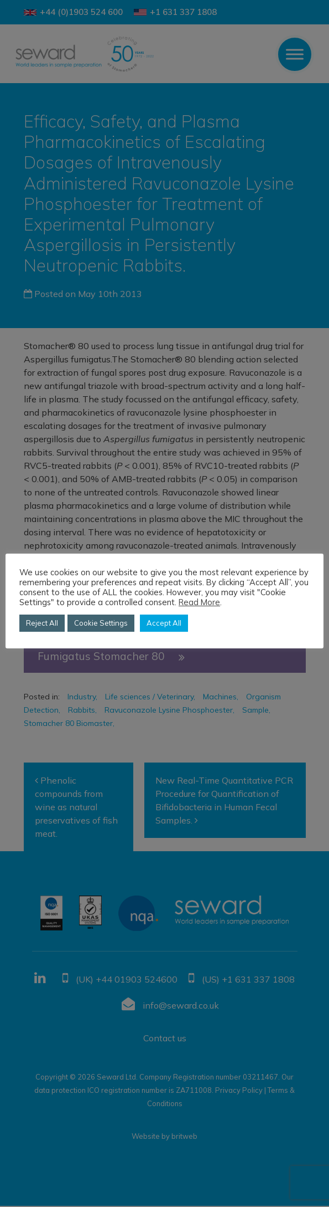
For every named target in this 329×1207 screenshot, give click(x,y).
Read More (199, 602)
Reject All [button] (42, 622)
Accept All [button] (164, 622)
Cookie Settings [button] (101, 622)
